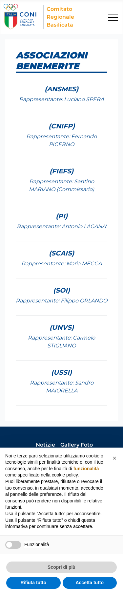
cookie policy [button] (65, 474)
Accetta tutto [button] (89, 582)
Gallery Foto (76, 445)
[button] (114, 458)
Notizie (45, 445)
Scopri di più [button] (61, 567)
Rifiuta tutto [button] (33, 582)
